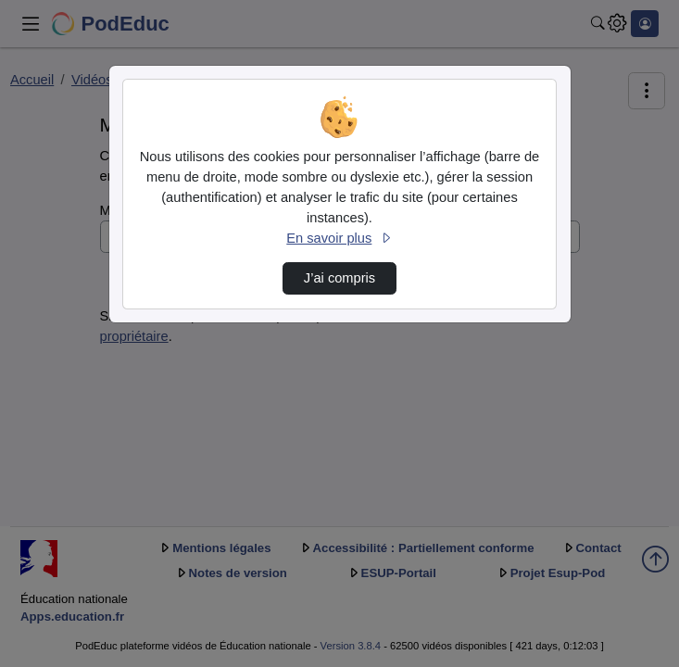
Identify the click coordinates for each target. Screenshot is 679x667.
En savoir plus (339, 238)
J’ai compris (339, 278)
